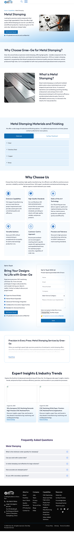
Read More (12, 359)
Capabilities (11, 11)
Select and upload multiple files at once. (51, 312)
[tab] (19, 137)
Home (5, 11)
